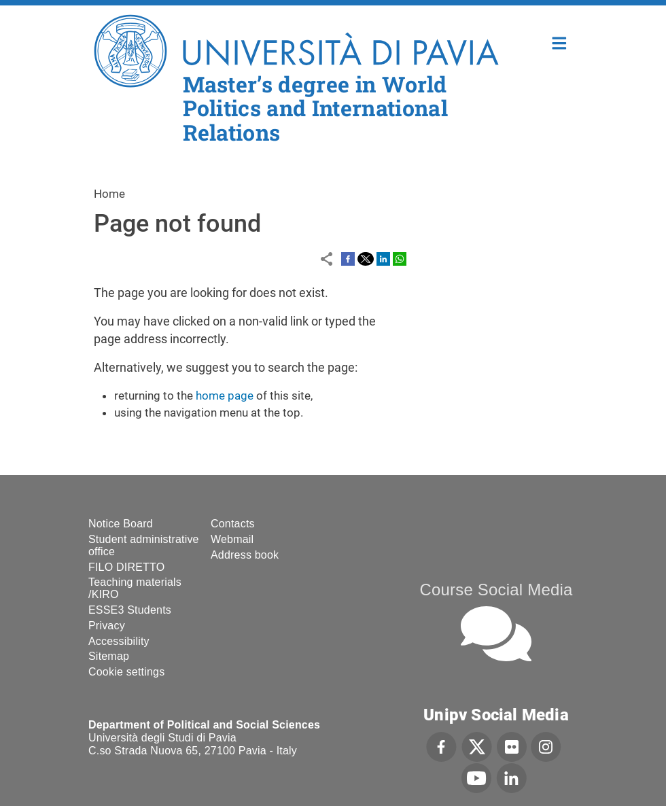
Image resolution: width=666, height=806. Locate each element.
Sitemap (108, 656)
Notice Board (120, 523)
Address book (245, 555)
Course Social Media (495, 589)
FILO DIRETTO (126, 567)
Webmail (232, 539)
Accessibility (119, 641)
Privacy (106, 625)
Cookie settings (126, 672)
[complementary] (519, 704)
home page (224, 395)
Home (559, 41)
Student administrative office (143, 545)
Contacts (233, 523)
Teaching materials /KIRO (134, 588)
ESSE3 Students (129, 610)
